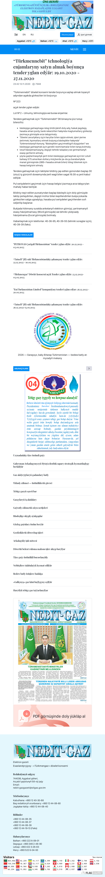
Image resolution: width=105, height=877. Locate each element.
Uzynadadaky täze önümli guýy (29, 455)
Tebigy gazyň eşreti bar (25, 491)
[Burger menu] (85, 49)
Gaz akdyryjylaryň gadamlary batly (31, 475)
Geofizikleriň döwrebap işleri (28, 532)
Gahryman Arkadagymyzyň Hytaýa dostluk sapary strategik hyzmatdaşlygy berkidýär (51, 465)
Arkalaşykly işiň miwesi (25, 540)
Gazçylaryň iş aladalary (25, 499)
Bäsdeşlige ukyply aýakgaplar (28, 516)
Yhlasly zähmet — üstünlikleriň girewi (32, 483)
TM (16, 34)
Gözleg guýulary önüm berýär (28, 524)
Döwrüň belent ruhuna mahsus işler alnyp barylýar (39, 549)
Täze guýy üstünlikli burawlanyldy (30, 557)
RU (32, 34)
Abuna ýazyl (67, 34)
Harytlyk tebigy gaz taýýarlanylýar (30, 590)
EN (24, 34)
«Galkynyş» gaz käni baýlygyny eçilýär (32, 582)
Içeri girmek (84, 34)
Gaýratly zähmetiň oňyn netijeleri (30, 507)
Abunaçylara (21, 368)
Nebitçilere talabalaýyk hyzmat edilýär (32, 565)
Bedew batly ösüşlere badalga (28, 573)
